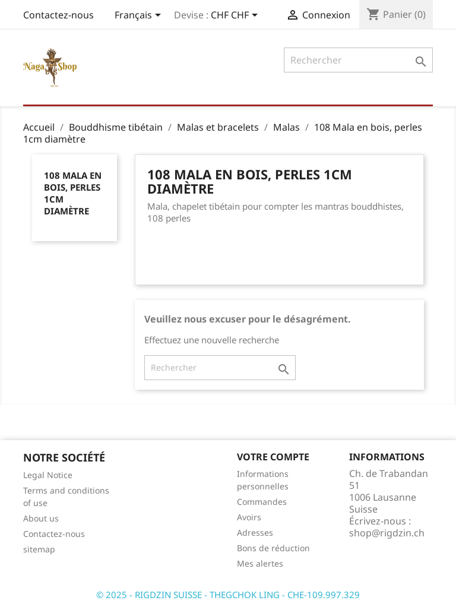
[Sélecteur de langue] (140, 16)
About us (41, 518)
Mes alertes (260, 563)
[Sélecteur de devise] (236, 16)
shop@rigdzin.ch (387, 532)
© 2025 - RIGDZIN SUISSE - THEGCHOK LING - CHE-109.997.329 (228, 594)
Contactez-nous (58, 14)
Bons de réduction (273, 548)
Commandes (262, 501)
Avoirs (249, 517)
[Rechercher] (358, 60)
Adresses (255, 532)
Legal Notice (47, 475)
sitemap (39, 549)
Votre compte (273, 456)
